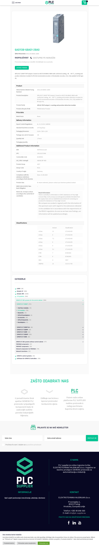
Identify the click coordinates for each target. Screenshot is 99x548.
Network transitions (22, 361)
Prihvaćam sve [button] (43, 543)
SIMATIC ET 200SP (23, 314)
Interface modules (24, 318)
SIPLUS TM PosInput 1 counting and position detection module (56, 108)
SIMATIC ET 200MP (23, 339)
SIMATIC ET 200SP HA (24, 337)
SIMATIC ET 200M (22, 342)
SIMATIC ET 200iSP (23, 344)
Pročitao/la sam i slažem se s (22, 454)
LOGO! (19, 298)
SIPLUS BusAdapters (24, 325)
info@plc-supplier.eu (77, 522)
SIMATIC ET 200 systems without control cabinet (30, 351)
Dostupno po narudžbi (44, 58)
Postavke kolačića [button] (9, 543)
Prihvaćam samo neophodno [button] (27, 543)
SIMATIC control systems (25, 366)
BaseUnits (21, 322)
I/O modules (22, 320)
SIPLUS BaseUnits (23, 330)
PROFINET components (23, 356)
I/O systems (21, 306)
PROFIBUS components (23, 354)
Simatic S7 (20, 301)
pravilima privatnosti (35, 454)
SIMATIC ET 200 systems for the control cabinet (30, 310)
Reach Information (44, 201)
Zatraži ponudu (24, 69)
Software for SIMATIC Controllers (27, 368)
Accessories (21, 327)
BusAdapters (22, 332)
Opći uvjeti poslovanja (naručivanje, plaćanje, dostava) (25, 509)
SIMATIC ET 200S (22, 347)
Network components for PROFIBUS (26, 359)
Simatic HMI (21, 303)
